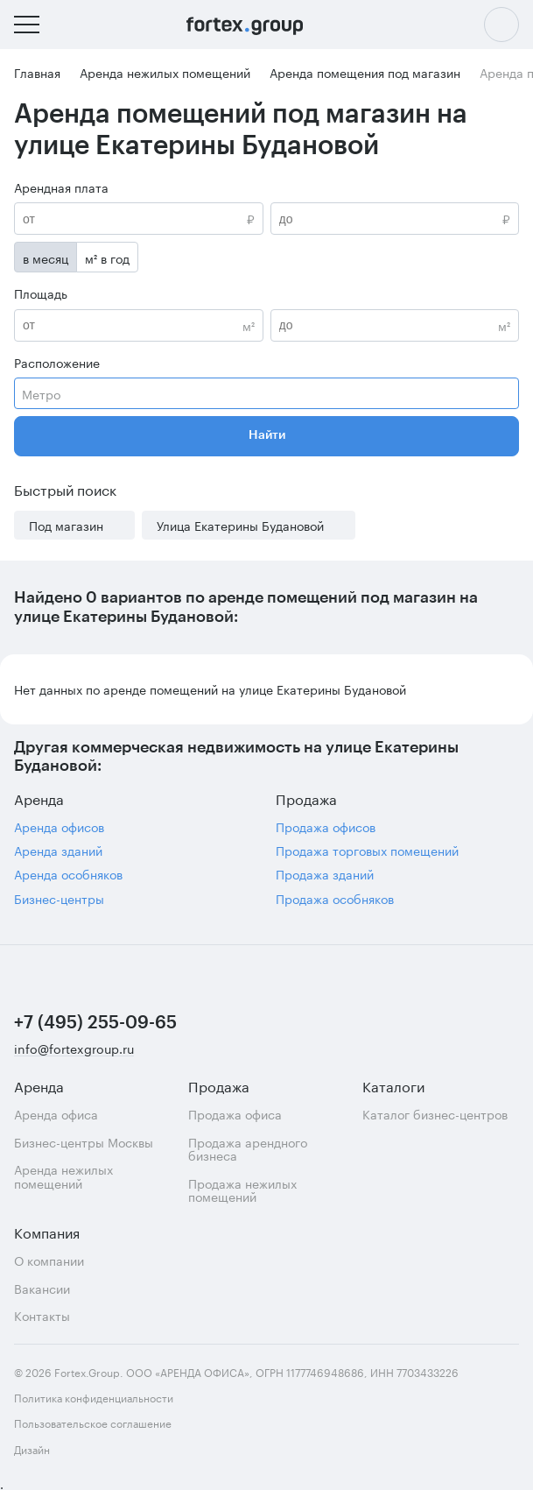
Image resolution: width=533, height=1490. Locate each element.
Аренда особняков (68, 873)
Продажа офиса (235, 1113)
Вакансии (42, 1288)
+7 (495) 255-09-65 (95, 1023)
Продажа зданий (325, 873)
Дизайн (68, 1449)
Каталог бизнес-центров (435, 1113)
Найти (267, 435)
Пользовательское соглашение (93, 1422)
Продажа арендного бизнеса (247, 1148)
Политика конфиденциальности (93, 1396)
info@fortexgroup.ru (74, 1049)
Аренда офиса (56, 1113)
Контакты (42, 1315)
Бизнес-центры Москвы (83, 1141)
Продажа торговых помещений (367, 850)
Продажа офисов (325, 826)
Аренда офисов (59, 826)
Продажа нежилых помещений (242, 1190)
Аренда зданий (58, 850)
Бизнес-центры (59, 898)
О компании (49, 1260)
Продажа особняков (335, 898)
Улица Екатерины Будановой (240, 525)
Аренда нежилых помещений (63, 1176)
